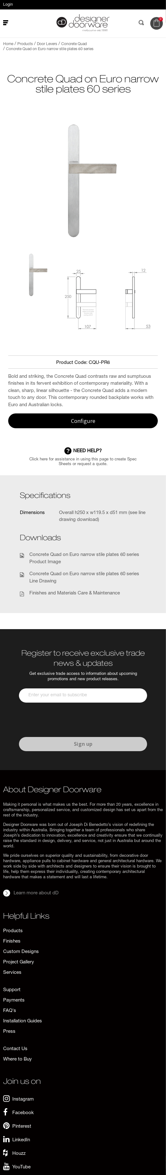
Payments (14, 1000)
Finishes (12, 941)
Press (9, 1031)
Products (13, 931)
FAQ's (9, 1010)
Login (8, 5)
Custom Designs (21, 952)
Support (12, 990)
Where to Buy (17, 1059)
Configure (83, 420)
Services (12, 972)
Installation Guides (22, 1021)
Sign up (83, 743)
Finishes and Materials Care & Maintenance (74, 593)
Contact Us (15, 1049)
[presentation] (67, 720)
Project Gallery (18, 962)
